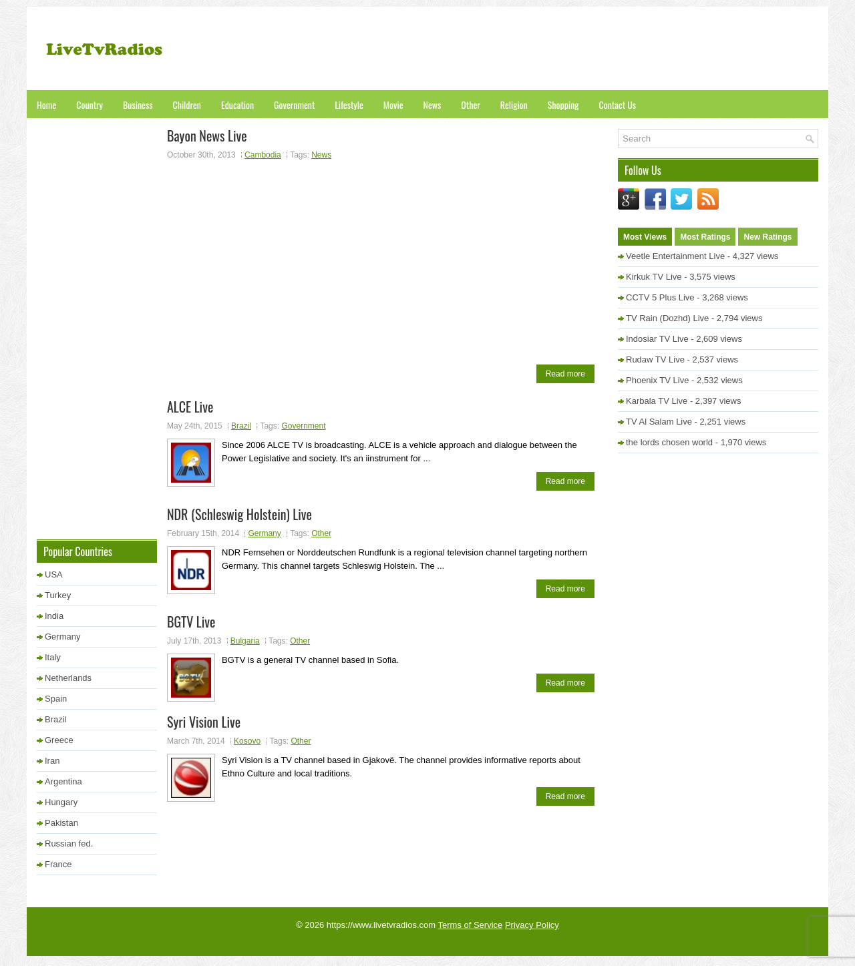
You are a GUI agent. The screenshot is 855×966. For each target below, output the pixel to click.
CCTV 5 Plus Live (660, 297)
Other (470, 104)
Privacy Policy (532, 925)
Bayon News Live (207, 136)
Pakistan (61, 823)
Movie (393, 104)
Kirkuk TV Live (654, 277)
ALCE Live (190, 407)
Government (294, 104)
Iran (52, 761)
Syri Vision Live (203, 722)
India (54, 616)
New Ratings (767, 237)
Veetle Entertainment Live (675, 256)
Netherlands (68, 678)
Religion (514, 104)
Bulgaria (245, 641)
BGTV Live (191, 622)
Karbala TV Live (656, 401)
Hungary (61, 802)
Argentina (63, 781)
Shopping (563, 104)
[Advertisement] (575, 50)
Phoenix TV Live (657, 380)
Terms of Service (470, 925)
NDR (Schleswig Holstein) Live (239, 514)
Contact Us (617, 104)
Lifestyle (349, 104)
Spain (56, 699)
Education (237, 104)
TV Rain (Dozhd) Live (667, 318)
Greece (59, 740)
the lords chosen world (669, 442)
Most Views (645, 237)
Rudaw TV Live (655, 359)
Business (137, 104)
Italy (53, 657)
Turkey (58, 595)
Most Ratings (705, 237)
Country (89, 104)
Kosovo (247, 741)
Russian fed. (69, 843)
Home (46, 104)
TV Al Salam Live (659, 422)
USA (54, 574)
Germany (264, 533)
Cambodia (262, 155)
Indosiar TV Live (657, 339)
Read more (565, 374)
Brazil (241, 426)
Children (186, 104)
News (432, 104)
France (58, 864)
